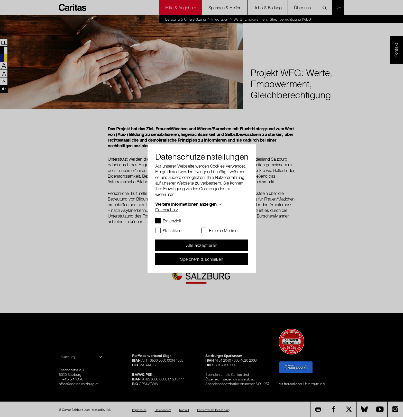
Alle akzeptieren (201, 245)
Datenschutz (166, 209)
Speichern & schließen (201, 259)
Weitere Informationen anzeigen (186, 203)
